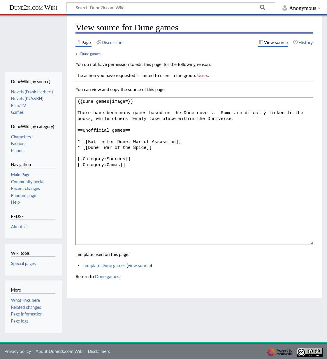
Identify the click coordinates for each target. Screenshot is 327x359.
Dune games (90, 53)
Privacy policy (17, 351)
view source (139, 265)
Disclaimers (99, 351)
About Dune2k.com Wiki (59, 351)
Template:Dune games (104, 265)
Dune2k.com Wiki (33, 7)
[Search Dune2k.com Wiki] (171, 7)
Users (202, 75)
